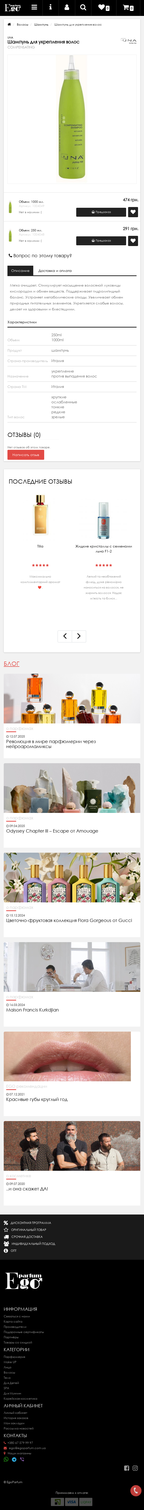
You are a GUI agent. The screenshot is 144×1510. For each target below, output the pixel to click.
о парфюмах (19, 728)
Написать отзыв (25, 454)
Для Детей (11, 1383)
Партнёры (11, 1337)
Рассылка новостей (19, 1428)
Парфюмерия (14, 1357)
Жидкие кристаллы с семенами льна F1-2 (103, 549)
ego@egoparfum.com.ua (25, 1448)
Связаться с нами (17, 1316)
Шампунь (41, 24)
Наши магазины (17, 1453)
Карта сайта (13, 1321)
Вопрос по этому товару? (40, 255)
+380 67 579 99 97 (18, 1443)
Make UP (10, 1362)
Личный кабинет (15, 1413)
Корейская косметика (20, 1398)
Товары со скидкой (18, 1342)
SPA (6, 1388)
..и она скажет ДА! (27, 1188)
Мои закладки (14, 1423)
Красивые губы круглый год (37, 1099)
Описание (20, 270)
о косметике (18, 1175)
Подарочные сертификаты (24, 1332)
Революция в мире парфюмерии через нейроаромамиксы (51, 744)
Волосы (22, 24)
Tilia (40, 546)
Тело (7, 1378)
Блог (11, 664)
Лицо (7, 1367)
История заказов (16, 1418)
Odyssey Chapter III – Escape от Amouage (52, 831)
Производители (15, 1327)
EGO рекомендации (26, 1086)
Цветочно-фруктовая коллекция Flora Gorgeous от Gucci (69, 920)
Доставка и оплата (55, 270)
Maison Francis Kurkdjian (32, 1009)
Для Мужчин (12, 1393)
